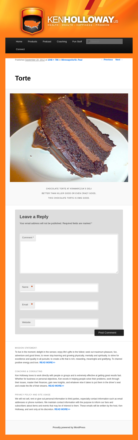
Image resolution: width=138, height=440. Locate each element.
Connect (20, 49)
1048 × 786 (53, 60)
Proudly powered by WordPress (69, 427)
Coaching (62, 41)
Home (19, 41)
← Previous (107, 59)
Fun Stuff (77, 41)
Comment (28, 237)
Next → (119, 59)
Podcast (47, 41)
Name (27, 287)
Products (32, 41)
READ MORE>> (47, 362)
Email (27, 304)
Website (26, 322)
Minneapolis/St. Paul (71, 60)
